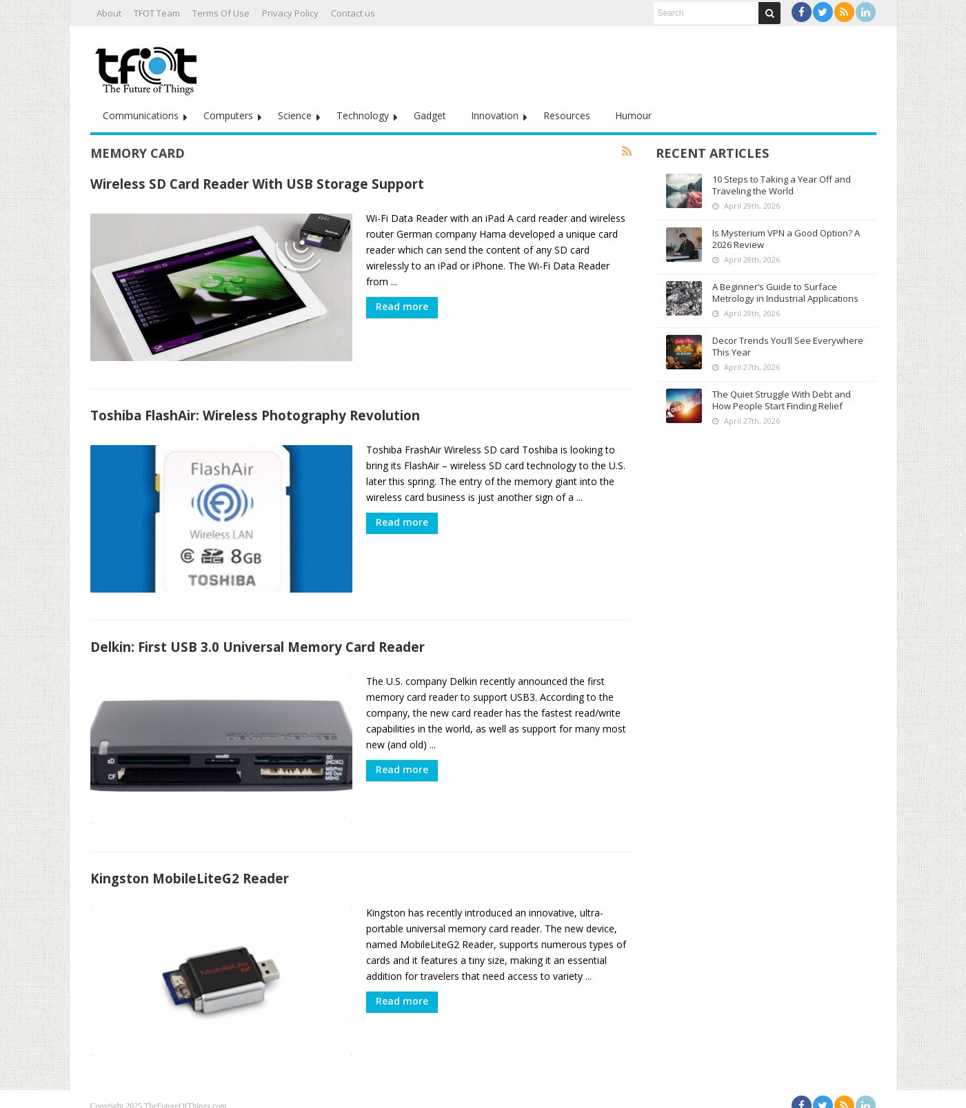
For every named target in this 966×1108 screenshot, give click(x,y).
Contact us (353, 13)
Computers (228, 115)
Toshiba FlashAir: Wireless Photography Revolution (255, 411)
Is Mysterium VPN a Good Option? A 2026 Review (786, 239)
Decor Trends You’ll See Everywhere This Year (787, 346)
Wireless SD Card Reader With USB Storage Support (257, 183)
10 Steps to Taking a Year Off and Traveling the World (781, 185)
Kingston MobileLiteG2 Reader (189, 867)
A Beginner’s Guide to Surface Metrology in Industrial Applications (785, 292)
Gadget (430, 115)
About (109, 13)
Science (295, 115)
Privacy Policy (290, 13)
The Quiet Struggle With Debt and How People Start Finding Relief (781, 400)
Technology (362, 115)
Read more (402, 306)
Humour (633, 115)
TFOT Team (157, 13)
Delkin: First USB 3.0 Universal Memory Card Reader (257, 639)
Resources (566, 115)
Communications (141, 115)
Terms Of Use (221, 13)
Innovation (495, 115)
